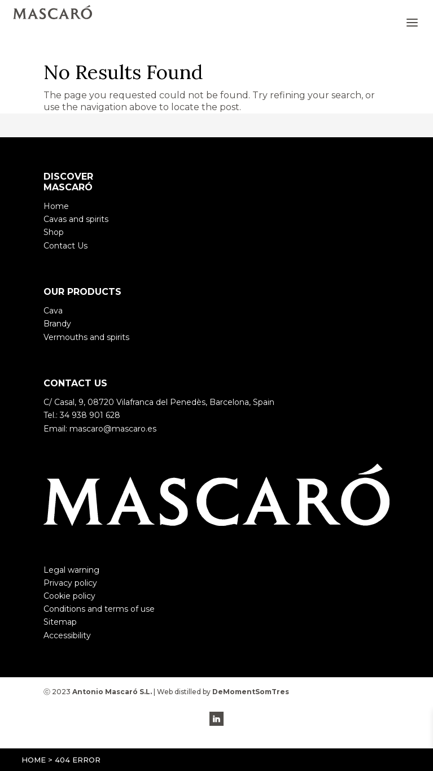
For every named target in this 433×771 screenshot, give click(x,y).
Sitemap (60, 622)
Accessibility (67, 635)
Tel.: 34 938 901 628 (81, 415)
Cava (53, 311)
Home (33, 759)
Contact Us (65, 246)
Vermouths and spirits (86, 337)
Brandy (57, 324)
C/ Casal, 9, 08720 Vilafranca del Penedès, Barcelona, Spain (158, 402)
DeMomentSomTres (250, 691)
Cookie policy (69, 596)
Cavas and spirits (75, 219)
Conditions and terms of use (99, 609)
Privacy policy (70, 583)
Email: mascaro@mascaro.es (99, 429)
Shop (53, 232)
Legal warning (71, 570)
